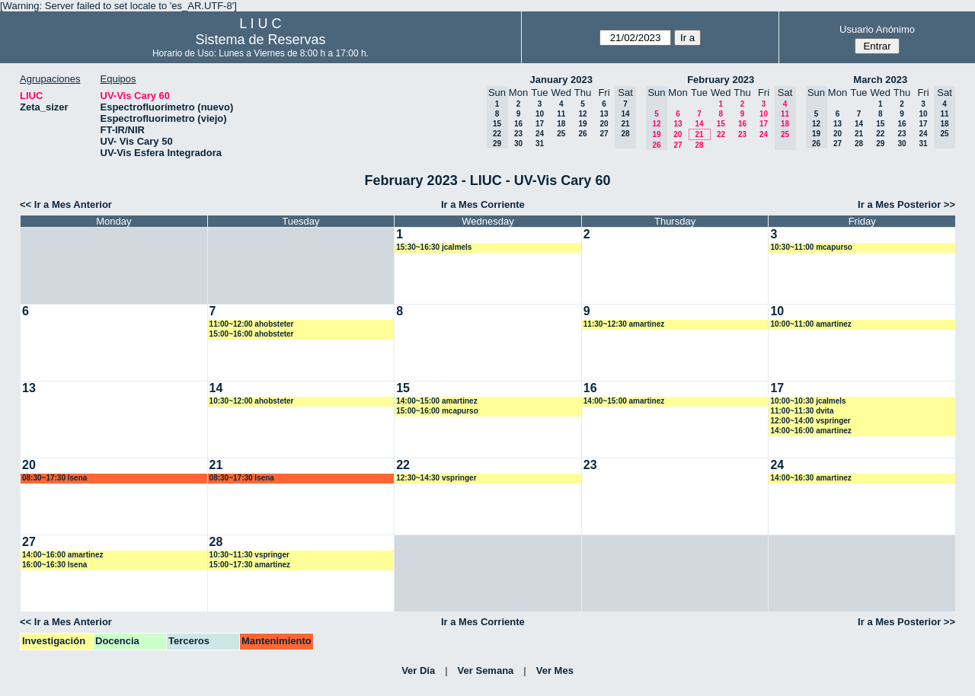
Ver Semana (486, 670)
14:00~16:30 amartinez (810, 478)
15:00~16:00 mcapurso (437, 411)
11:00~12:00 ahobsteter (251, 324)
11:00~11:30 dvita (801, 411)
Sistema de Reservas (260, 39)
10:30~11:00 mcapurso (811, 247)
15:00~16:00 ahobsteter (251, 334)
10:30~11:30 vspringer (249, 555)
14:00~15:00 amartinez (436, 401)
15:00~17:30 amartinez (249, 564)
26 (582, 133)
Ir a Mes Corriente (483, 204)
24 (539, 133)
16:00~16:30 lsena (54, 564)
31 (539, 143)
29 (880, 143)
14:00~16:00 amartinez (810, 430)
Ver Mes (555, 670)
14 (699, 124)
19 (582, 124)
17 (539, 124)
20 (603, 124)
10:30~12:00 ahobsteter (251, 401)
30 (518, 143)
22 (721, 134)
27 (603, 133)
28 (699, 145)
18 (561, 124)
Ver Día (418, 670)
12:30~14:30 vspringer (436, 478)
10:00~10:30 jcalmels (808, 401)
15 (721, 124)
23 (518, 133)
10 (539, 114)
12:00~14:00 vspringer (810, 421)
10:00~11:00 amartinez (810, 324)
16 (518, 124)
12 (582, 114)
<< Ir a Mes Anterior (66, 204)
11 (561, 114)
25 (561, 133)
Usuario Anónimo (877, 29)
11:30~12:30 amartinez (623, 324)
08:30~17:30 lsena (54, 478)
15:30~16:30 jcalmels (434, 247)
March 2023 (880, 79)
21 (699, 134)
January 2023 (561, 79)
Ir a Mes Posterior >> (906, 204)
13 (603, 114)
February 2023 (720, 79)
